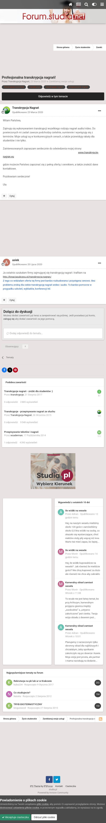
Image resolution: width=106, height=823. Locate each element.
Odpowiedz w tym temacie (53, 96)
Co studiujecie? (22, 692)
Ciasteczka (71, 786)
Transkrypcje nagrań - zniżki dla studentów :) (28, 391)
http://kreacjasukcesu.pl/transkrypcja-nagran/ (27, 276)
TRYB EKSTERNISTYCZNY (28, 704)
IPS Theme (35, 786)
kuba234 (18, 684)
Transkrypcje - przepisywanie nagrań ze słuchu (29, 411)
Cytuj (12, 196)
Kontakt (59, 786)
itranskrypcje (17, 394)
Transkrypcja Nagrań (18, 81)
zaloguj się (9, 319)
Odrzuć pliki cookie (44, 817)
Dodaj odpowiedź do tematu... (25, 333)
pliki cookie (43, 804)
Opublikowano (27, 112)
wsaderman (17, 435)
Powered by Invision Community (53, 792)
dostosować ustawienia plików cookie (19, 807)
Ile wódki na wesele (75, 510)
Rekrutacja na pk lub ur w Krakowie (33, 680)
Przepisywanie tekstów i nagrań (21, 431)
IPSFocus (48, 786)
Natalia (17, 696)
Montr (75, 553)
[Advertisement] (26, 47)
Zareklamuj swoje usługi (61, 81)
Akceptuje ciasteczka (15, 817)
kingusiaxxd (20, 708)
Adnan (75, 514)
